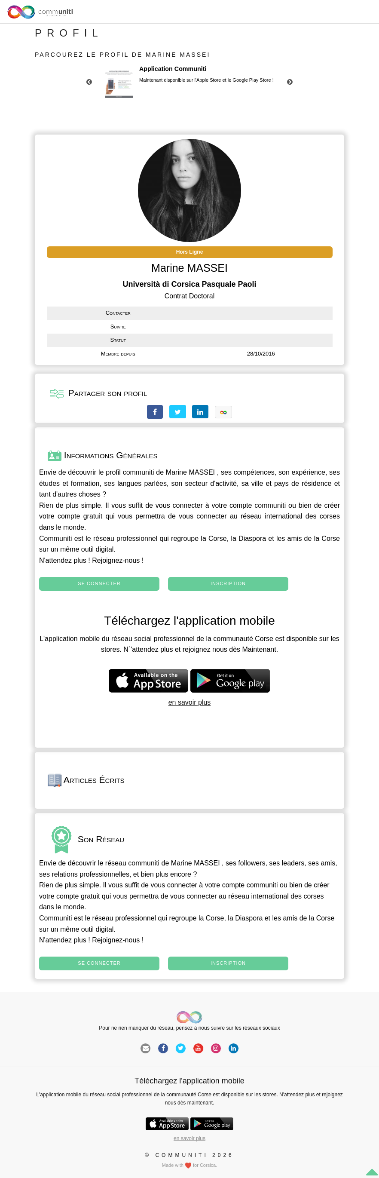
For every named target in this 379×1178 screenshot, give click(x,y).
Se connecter (99, 583)
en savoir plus (189, 702)
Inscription (228, 583)
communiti (138, 472)
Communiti (55, 538)
